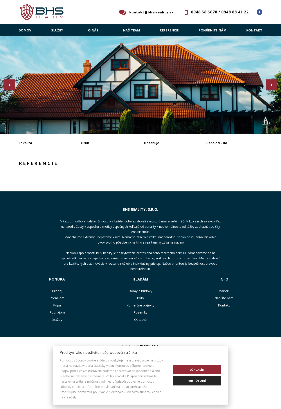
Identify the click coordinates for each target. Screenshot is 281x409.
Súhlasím (197, 370)
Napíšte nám (223, 331)
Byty (140, 331)
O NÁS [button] (93, 30)
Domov (25, 30)
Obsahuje (151, 143)
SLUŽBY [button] (57, 30)
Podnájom (110, 166)
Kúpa (84, 166)
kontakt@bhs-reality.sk (151, 12)
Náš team (131, 30)
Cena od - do (216, 143)
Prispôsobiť (197, 381)
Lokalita (25, 143)
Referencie (169, 30)
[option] (140, 85)
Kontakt (254, 30)
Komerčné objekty (140, 338)
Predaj (32, 166)
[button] (9, 84)
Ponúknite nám (212, 30)
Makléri (223, 324)
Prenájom (59, 166)
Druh (85, 143)
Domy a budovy (140, 324)
